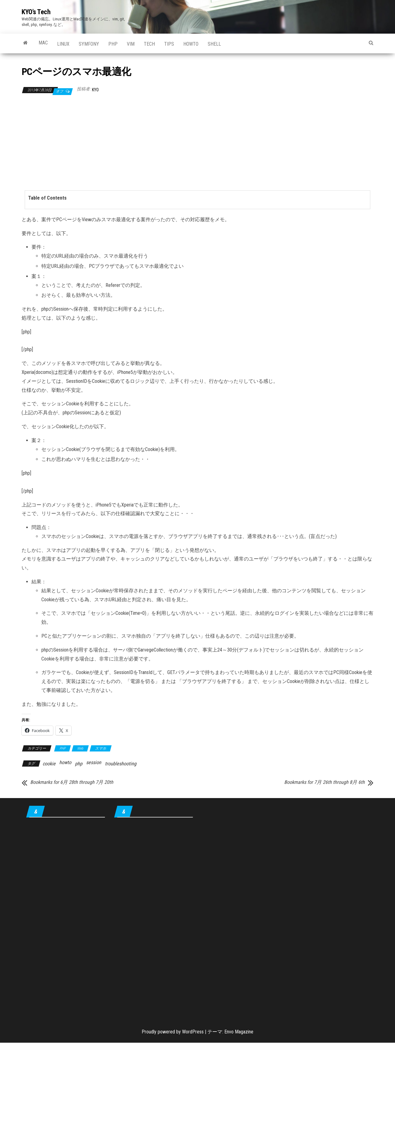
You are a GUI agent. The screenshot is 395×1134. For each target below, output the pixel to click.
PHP (113, 44)
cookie (49, 764)
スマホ (100, 748)
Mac (43, 43)
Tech (149, 44)
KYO (95, 89)
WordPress (193, 1032)
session (93, 762)
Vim (131, 44)
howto (190, 44)
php (78, 764)
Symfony (89, 44)
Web (80, 748)
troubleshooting (120, 764)
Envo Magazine (238, 1032)
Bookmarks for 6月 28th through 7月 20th (71, 782)
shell (214, 44)
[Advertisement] (197, 142)
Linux (63, 44)
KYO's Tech (36, 12)
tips (169, 44)
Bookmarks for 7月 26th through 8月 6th (324, 782)
